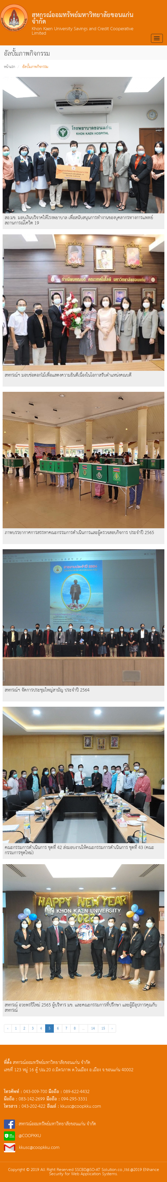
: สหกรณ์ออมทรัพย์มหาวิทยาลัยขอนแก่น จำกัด (50, 1124)
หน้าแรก (9, 67)
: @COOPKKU (22, 1136)
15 (103, 1028)
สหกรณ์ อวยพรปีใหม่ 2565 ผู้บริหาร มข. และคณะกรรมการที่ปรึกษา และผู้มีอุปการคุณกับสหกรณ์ (81, 1008)
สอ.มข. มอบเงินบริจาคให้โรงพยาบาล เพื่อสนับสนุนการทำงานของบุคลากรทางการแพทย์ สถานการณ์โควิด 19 (79, 220)
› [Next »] (112, 1028)
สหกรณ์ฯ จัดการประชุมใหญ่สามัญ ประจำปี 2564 (47, 690)
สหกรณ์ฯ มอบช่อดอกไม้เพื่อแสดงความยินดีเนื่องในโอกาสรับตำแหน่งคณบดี (68, 375)
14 (93, 1028)
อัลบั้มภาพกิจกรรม (35, 67)
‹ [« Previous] (7, 1028)
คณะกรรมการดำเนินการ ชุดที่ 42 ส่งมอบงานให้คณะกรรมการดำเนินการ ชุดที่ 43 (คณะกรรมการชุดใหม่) (79, 850)
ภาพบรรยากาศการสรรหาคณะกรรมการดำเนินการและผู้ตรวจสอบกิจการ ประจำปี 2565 (79, 533)
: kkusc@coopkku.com (32, 1148)
